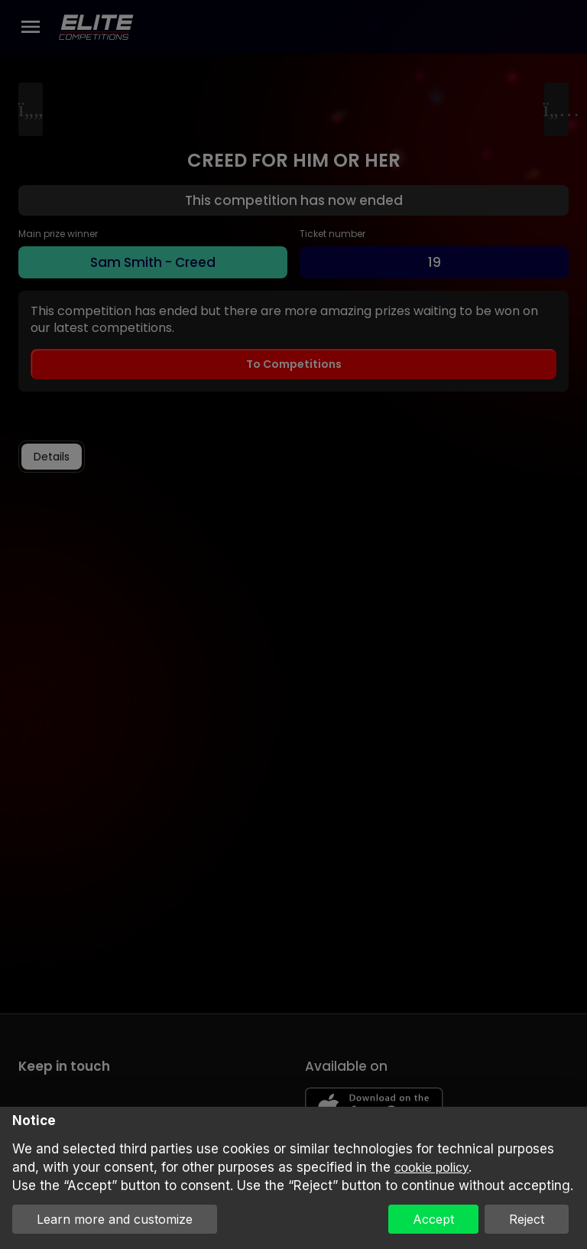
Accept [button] (433, 1219)
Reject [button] (526, 1219)
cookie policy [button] (431, 1167)
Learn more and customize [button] (115, 1219)
